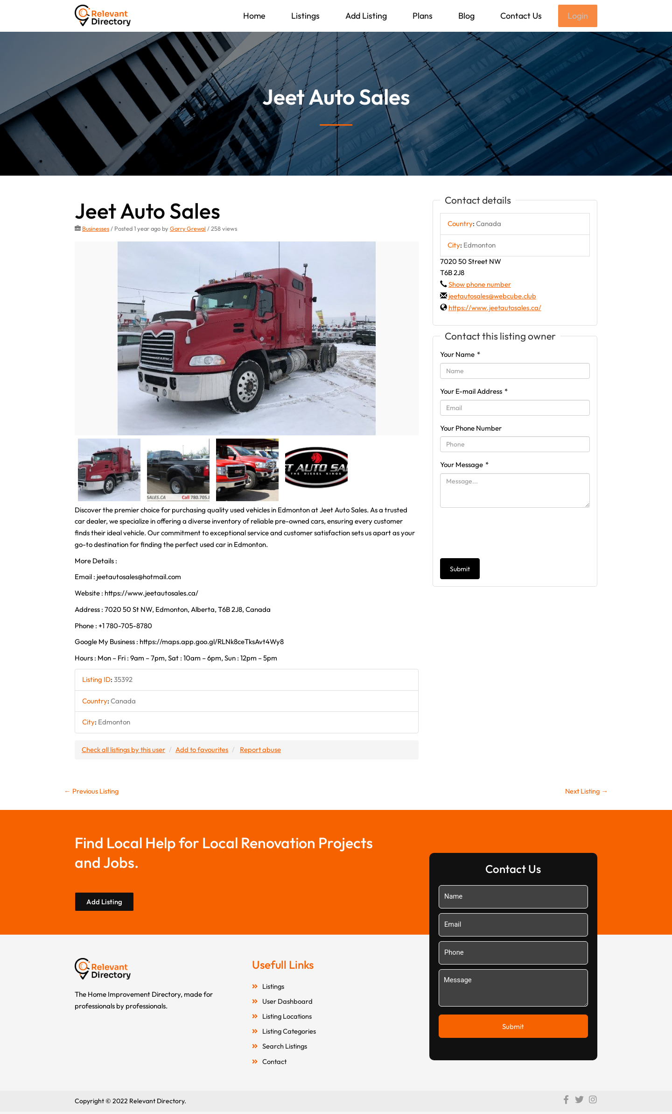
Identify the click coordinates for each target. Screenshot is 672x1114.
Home (253, 15)
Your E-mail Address (474, 392)
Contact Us (520, 15)
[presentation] (511, 534)
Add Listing (365, 15)
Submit (460, 570)
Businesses (96, 229)
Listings (304, 15)
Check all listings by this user (124, 750)
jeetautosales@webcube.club (492, 296)
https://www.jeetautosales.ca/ (495, 308)
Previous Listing (92, 792)
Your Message (464, 465)
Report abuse (263, 750)
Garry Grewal (188, 229)
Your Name (460, 355)
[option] (247, 339)
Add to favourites (204, 750)
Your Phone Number (471, 429)
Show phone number (479, 285)
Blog (465, 15)
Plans (422, 15)
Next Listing (585, 792)
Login (577, 16)
